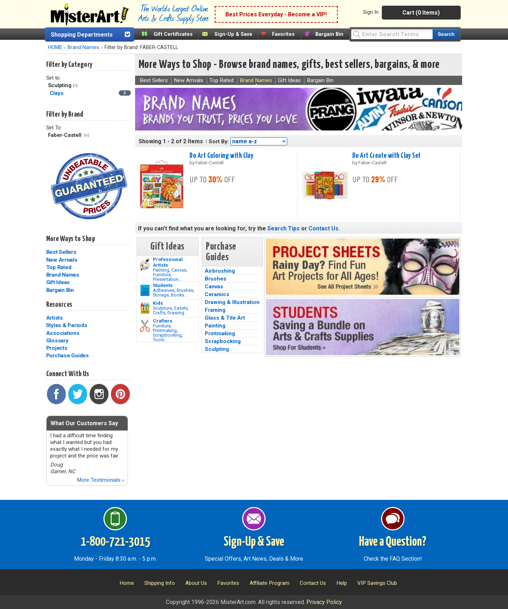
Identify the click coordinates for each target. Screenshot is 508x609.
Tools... (160, 339)
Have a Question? (392, 542)
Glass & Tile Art (225, 318)
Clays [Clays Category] (57, 93)
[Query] (392, 34)
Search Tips (283, 228)
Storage (161, 295)
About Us (196, 583)
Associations (63, 333)
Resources (59, 304)
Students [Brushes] (163, 285)
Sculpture (162, 308)
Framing (215, 310)
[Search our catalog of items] (446, 34)
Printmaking (165, 330)
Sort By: (219, 141)
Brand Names (83, 47)
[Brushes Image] (145, 290)
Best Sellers (61, 252)
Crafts (159, 312)
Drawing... (177, 312)
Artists (54, 318)
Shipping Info (159, 583)
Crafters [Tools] (162, 321)
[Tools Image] (145, 326)
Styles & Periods (66, 325)
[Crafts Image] (145, 308)
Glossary (57, 340)
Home (126, 583)
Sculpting (217, 349)
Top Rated (58, 267)
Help (341, 583)
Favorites (283, 34)
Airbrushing (220, 271)
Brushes (185, 290)
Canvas (178, 270)
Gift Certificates (173, 34)
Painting (161, 270)
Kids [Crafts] (158, 303)
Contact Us (323, 228)
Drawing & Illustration (232, 302)
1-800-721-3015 (115, 542)
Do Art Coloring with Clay (221, 155)
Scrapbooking (167, 335)
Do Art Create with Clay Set (386, 155)
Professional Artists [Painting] (168, 262)
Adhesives (164, 290)
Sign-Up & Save (233, 34)
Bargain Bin (329, 34)
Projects (57, 348)
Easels (181, 308)
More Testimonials (100, 480)
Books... (179, 295)
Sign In (371, 12)
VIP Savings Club (377, 583)
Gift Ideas (58, 282)
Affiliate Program (269, 583)
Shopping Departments (82, 34)
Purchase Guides (67, 355)
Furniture (162, 274)
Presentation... (167, 279)
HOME (55, 47)
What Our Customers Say (84, 423)
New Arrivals (61, 260)
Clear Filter (75, 85)
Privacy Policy (324, 602)
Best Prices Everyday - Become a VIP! (276, 14)
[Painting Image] (145, 264)
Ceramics (217, 294)
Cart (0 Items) (421, 12)
